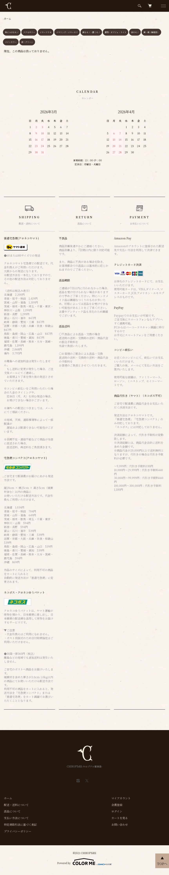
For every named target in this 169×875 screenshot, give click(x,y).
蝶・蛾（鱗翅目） (151, 32)
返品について (12, 811)
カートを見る (119, 818)
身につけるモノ (12, 32)
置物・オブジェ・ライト (115, 32)
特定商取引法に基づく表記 (20, 824)
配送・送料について (16, 805)
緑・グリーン (27, 41)
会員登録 (116, 805)
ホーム (7, 18)
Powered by (84, 861)
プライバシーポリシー (17, 831)
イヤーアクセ (46, 32)
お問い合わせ (119, 824)
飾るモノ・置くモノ (91, 32)
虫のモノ (135, 32)
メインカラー (11, 41)
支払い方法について (16, 818)
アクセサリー (29, 32)
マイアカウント (121, 798)
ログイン (116, 811)
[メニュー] (163, 6)
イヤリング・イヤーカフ (67, 32)
